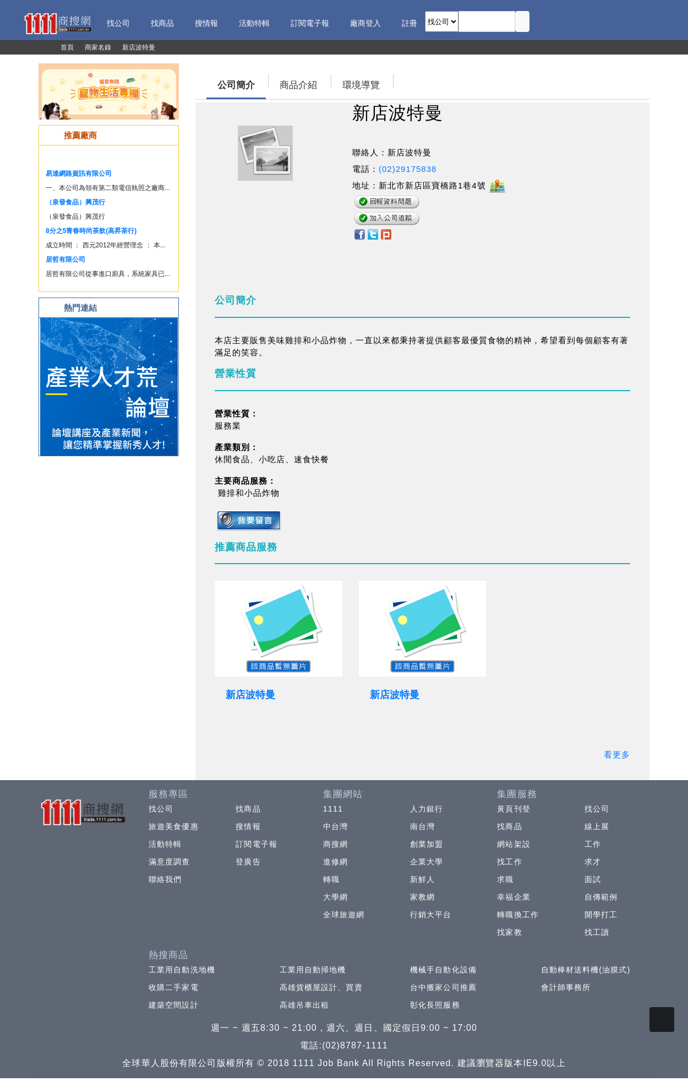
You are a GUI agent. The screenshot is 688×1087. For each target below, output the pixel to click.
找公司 (161, 808)
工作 (593, 844)
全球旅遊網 (344, 914)
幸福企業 (513, 897)
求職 (505, 879)
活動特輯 (165, 844)
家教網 (422, 897)
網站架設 (513, 844)
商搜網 (335, 844)
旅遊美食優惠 (174, 826)
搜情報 (248, 826)
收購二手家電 (174, 987)
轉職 (331, 879)
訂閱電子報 (256, 844)
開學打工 (601, 914)
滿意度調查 (169, 861)
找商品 (248, 808)
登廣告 (248, 861)
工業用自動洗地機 (182, 969)
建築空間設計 (174, 1005)
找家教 (509, 932)
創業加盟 (426, 844)
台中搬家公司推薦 (443, 987)
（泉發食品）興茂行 (75, 202)
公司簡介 (236, 85)
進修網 (335, 861)
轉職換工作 (518, 914)
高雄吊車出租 (305, 1005)
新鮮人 (422, 879)
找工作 (509, 861)
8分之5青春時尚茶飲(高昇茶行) (91, 231)
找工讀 (597, 932)
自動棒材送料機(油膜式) (586, 969)
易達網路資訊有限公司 (79, 173)
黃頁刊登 (513, 808)
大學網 (335, 897)
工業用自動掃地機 (313, 969)
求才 (593, 861)
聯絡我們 (165, 879)
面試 (593, 879)
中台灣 (335, 826)
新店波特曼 (250, 694)
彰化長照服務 (435, 1005)
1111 (333, 808)
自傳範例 (601, 897)
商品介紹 (298, 85)
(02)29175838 (407, 169)
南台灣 (422, 826)
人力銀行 (426, 808)
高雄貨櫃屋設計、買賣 (321, 987)
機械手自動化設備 (443, 969)
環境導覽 (361, 85)
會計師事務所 (566, 987)
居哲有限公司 (65, 259)
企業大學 (426, 861)
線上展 (597, 826)
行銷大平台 (431, 914)
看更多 (617, 754)
